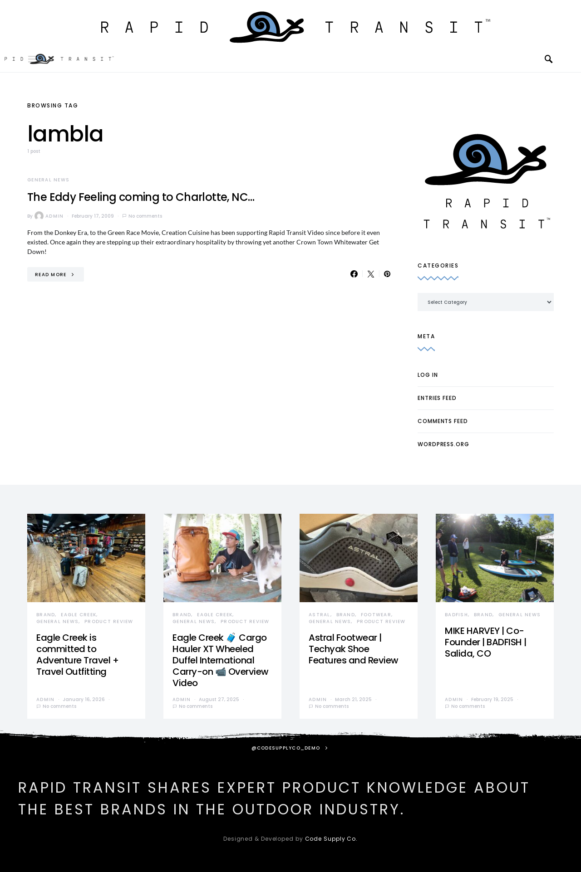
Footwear (376, 614)
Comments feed (443, 421)
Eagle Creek (78, 614)
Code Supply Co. (331, 839)
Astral (319, 614)
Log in (428, 375)
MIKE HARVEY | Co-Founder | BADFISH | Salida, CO (486, 642)
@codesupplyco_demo (285, 748)
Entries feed (437, 398)
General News (48, 179)
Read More (50, 274)
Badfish (456, 614)
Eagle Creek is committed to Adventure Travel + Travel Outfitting (77, 654)
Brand (45, 614)
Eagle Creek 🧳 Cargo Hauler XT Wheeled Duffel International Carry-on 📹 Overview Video (220, 660)
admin (49, 215)
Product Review (108, 621)
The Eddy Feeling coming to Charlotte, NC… (140, 197)
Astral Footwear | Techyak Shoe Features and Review (354, 649)
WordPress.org (443, 444)
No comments (145, 216)
